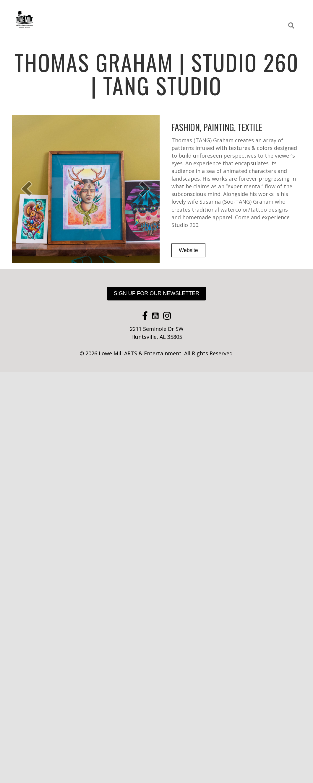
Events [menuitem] (206, 12)
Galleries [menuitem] (180, 12)
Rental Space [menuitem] (261, 12)
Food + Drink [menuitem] (148, 12)
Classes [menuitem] (230, 12)
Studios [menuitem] (117, 12)
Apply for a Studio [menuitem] (260, 25)
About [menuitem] (290, 12)
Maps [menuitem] (225, 25)
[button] (292, 26)
